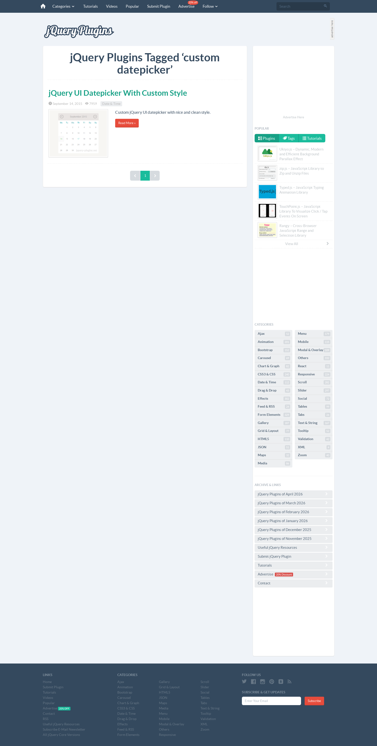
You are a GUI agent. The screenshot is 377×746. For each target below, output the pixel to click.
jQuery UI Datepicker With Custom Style (118, 93)
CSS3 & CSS (274, 374)
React (314, 366)
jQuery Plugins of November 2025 (293, 538)
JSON (274, 447)
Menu (314, 334)
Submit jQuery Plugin (293, 556)
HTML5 (274, 439)
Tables (314, 407)
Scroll (314, 382)
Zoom (314, 455)
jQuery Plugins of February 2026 (293, 512)
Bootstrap (274, 350)
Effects (274, 399)
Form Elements (274, 415)
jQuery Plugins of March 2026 (293, 503)
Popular (132, 6)
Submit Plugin (158, 6)
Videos (112, 6)
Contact (293, 583)
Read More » (127, 123)
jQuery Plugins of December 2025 (293, 529)
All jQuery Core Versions (61, 735)
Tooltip (314, 431)
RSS (45, 719)
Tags (289, 138)
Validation (314, 439)
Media (274, 463)
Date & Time (111, 104)
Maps (274, 455)
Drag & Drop (274, 390)
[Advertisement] (293, 81)
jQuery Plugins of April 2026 (293, 494)
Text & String (314, 423)
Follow (210, 6)
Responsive (314, 374)
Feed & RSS (274, 407)
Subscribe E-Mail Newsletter (64, 729)
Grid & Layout (274, 431)
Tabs (314, 415)
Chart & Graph (274, 366)
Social (314, 399)
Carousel (274, 358)
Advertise (188, 4)
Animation (274, 342)
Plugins (266, 138)
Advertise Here (293, 117)
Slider (314, 390)
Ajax (274, 334)
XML (314, 447)
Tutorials (90, 6)
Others (314, 358)
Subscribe (314, 701)
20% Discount (284, 574)
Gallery (274, 423)
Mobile (314, 342)
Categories (63, 6)
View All (307, 243)
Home (47, 682)
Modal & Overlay (314, 350)
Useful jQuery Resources (293, 547)
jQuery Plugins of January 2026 (293, 520)
